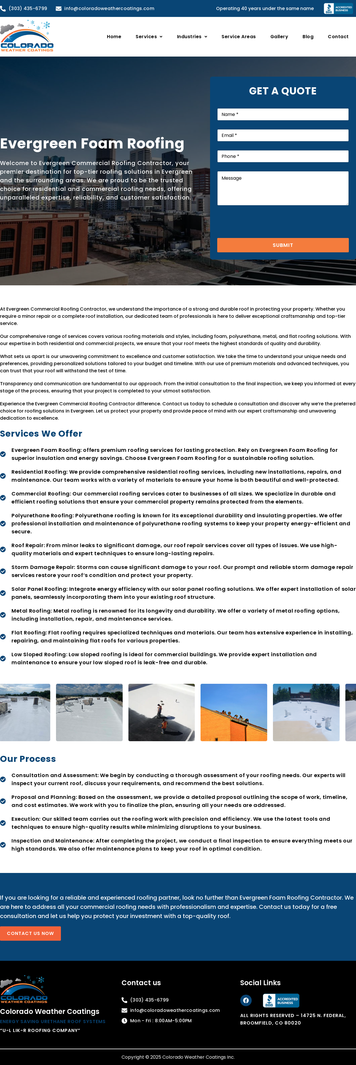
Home (114, 36)
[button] (149, 36)
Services (149, 36)
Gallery (279, 36)
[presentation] (261, 234)
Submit (283, 245)
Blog (308, 36)
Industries (192, 36)
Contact (338, 36)
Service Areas (239, 36)
